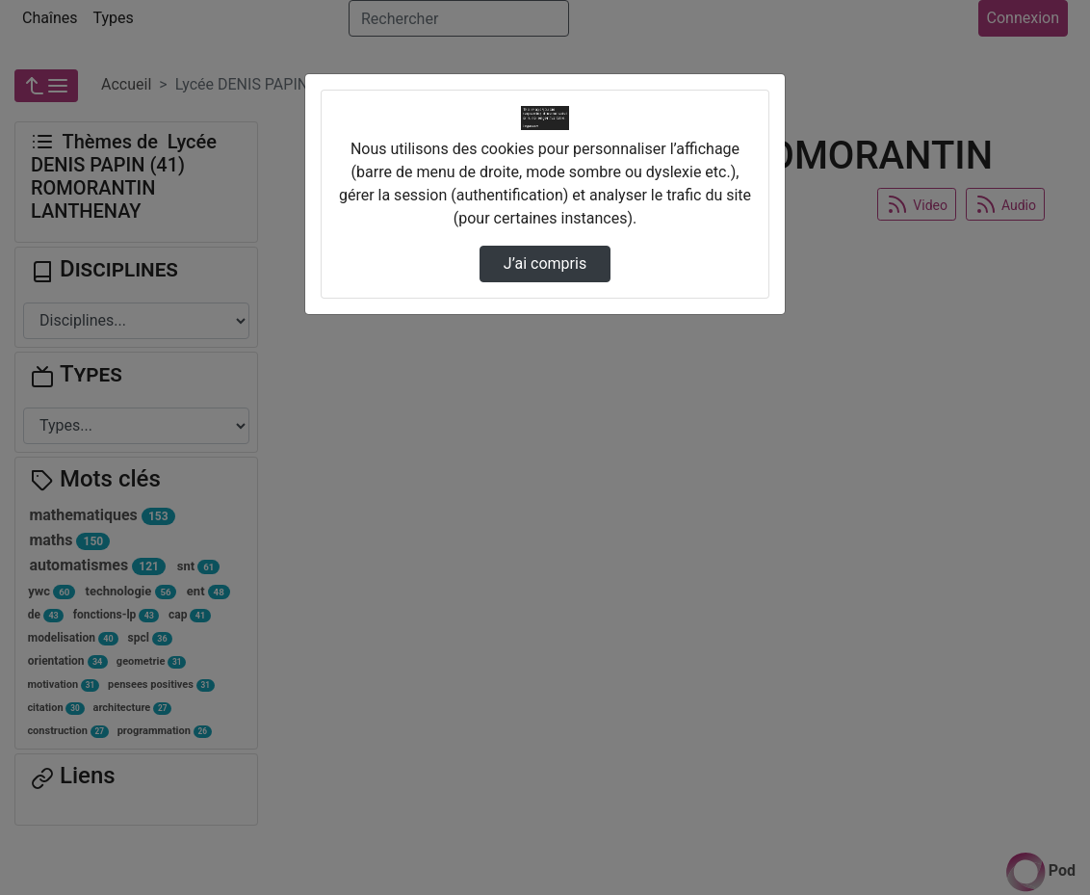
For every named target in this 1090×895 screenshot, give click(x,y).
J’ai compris (545, 263)
